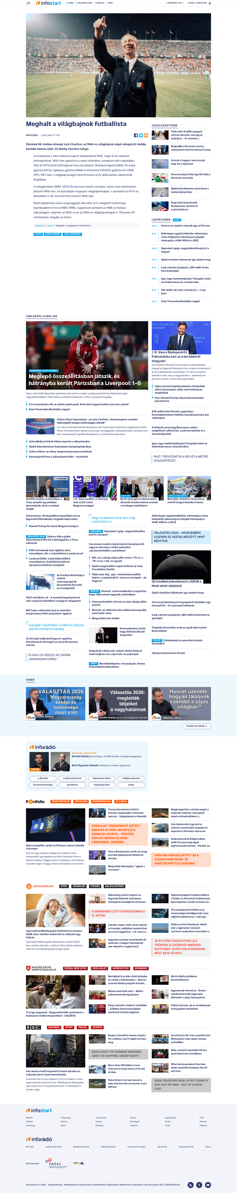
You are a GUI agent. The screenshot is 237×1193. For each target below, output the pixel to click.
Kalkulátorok (114, 886)
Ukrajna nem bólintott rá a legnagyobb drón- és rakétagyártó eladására (176, 860)
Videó (167, 1126)
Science (97, 1028)
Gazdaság (30, 1126)
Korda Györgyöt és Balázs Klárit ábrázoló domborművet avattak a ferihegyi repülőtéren (139, 502)
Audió (167, 1122)
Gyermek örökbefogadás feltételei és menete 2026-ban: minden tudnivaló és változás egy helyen (54, 934)
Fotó (202, 1118)
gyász (38, 234)
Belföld (29, 1118)
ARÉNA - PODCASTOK (198, 9)
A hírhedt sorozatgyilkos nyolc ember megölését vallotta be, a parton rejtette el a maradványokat (178, 431)
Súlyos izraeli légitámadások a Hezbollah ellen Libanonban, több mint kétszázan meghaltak (180, 390)
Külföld (29, 1122)
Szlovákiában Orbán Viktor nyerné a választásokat (59, 442)
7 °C (207, 3)
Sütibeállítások (172, 1185)
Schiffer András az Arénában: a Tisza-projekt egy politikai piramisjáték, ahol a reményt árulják (44, 504)
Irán (111, 9)
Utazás (95, 886)
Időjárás (203, 1126)
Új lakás (121, 802)
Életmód (99, 1126)
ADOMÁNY (141, 969)
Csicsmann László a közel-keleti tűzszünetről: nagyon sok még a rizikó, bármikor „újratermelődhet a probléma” (117, 548)
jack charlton (72, 234)
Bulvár (133, 1118)
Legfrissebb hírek (54, 1147)
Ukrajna (101, 9)
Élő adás (43, 779)
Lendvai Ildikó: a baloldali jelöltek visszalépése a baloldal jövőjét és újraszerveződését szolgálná (49, 562)
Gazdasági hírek (186, 1147)
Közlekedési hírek (81, 1147)
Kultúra (64, 1122)
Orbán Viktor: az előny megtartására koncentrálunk (60, 452)
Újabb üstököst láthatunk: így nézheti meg (178, 593)
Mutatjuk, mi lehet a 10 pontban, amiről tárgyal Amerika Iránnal (186, 501)
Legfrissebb (170, 1118)
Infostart (32, 136)
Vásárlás (79, 886)
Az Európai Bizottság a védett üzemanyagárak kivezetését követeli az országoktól (70, 582)
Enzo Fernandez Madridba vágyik (49, 409)
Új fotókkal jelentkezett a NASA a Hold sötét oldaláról (176, 584)
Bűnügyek (135, 1122)
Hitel (64, 886)
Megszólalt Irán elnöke (106, 618)
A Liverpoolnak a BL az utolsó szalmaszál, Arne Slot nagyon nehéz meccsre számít (79, 404)
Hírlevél (203, 1122)
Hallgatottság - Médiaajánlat (63, 1185)
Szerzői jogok (151, 1185)
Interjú (99, 1122)
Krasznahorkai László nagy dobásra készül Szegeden (132, 632)
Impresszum (85, 1185)
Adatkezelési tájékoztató (105, 1185)
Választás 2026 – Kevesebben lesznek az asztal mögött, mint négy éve (179, 537)
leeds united (52, 234)
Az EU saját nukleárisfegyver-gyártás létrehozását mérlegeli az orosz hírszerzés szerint (52, 642)
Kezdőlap (40, 226)
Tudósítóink (101, 1118)
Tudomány (66, 1118)
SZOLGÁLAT (100, 969)
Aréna (208, 1147)
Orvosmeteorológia (136, 1147)
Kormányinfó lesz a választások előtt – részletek (58, 457)
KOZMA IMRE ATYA (75, 969)
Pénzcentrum (60, 802)
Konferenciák (101, 802)
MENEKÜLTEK (121, 969)
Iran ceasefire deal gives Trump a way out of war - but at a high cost (181, 1085)
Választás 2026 (86, 9)
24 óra (71, 9)
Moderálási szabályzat (131, 1185)
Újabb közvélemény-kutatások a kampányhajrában (60, 447)
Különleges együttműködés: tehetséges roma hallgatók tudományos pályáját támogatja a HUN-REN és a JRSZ (180, 519)
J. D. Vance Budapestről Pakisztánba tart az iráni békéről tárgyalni (176, 357)
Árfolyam (81, 802)
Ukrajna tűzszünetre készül (168, 653)
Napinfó (134, 1126)
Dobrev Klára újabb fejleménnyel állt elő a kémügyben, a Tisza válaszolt (52, 540)
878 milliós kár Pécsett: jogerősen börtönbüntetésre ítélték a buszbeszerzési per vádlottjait (180, 415)
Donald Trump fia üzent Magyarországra (53, 526)
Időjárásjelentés (108, 1147)
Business (54, 1028)
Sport (50, 226)
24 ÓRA (177, 220)
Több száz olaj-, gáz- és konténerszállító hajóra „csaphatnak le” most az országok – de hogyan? (119, 578)
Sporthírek (162, 1147)
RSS (161, 1185)
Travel (82, 1028)
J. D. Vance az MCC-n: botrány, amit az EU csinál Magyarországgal (90, 502)
